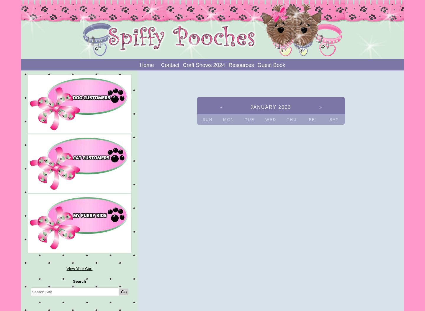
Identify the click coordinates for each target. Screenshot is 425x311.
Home (147, 65)
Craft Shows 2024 (204, 65)
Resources (241, 65)
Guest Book (271, 65)
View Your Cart (80, 268)
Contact (170, 65)
